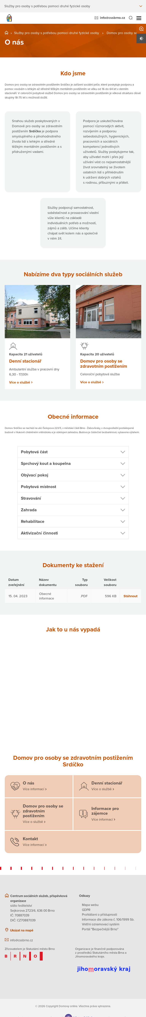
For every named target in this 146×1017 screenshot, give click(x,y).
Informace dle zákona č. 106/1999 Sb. (108, 920)
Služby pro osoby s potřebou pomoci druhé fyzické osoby (57, 33)
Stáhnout (130, 596)
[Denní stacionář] (107, 786)
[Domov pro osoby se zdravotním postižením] (39, 814)
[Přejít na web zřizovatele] (38, 956)
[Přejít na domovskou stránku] (9, 18)
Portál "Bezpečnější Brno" (100, 929)
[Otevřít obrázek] (37, 661)
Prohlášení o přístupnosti (99, 915)
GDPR (86, 910)
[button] (73, 452)
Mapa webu (90, 905)
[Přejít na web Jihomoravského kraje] (108, 966)
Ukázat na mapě (21, 930)
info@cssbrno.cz (112, 18)
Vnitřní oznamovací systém (100, 924)
